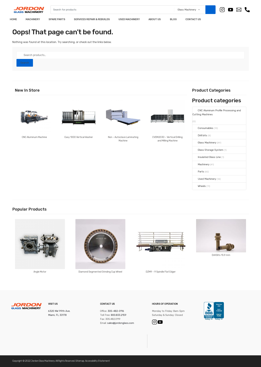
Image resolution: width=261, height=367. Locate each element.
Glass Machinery (204, 142)
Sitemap (79, 361)
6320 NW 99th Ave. (59, 311)
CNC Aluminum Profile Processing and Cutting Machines (216, 112)
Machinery (33, 19)
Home (13, 19)
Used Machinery (129, 19)
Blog (173, 19)
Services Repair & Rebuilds (92, 19)
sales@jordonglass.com (120, 323)
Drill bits (199, 135)
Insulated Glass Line (206, 157)
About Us (154, 19)
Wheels (199, 186)
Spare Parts (57, 19)
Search (24, 62)
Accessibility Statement (97, 361)
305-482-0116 (116, 311)
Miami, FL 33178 (57, 315)
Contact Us (193, 19)
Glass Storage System (207, 149)
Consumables (202, 128)
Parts (198, 171)
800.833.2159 (118, 315)
